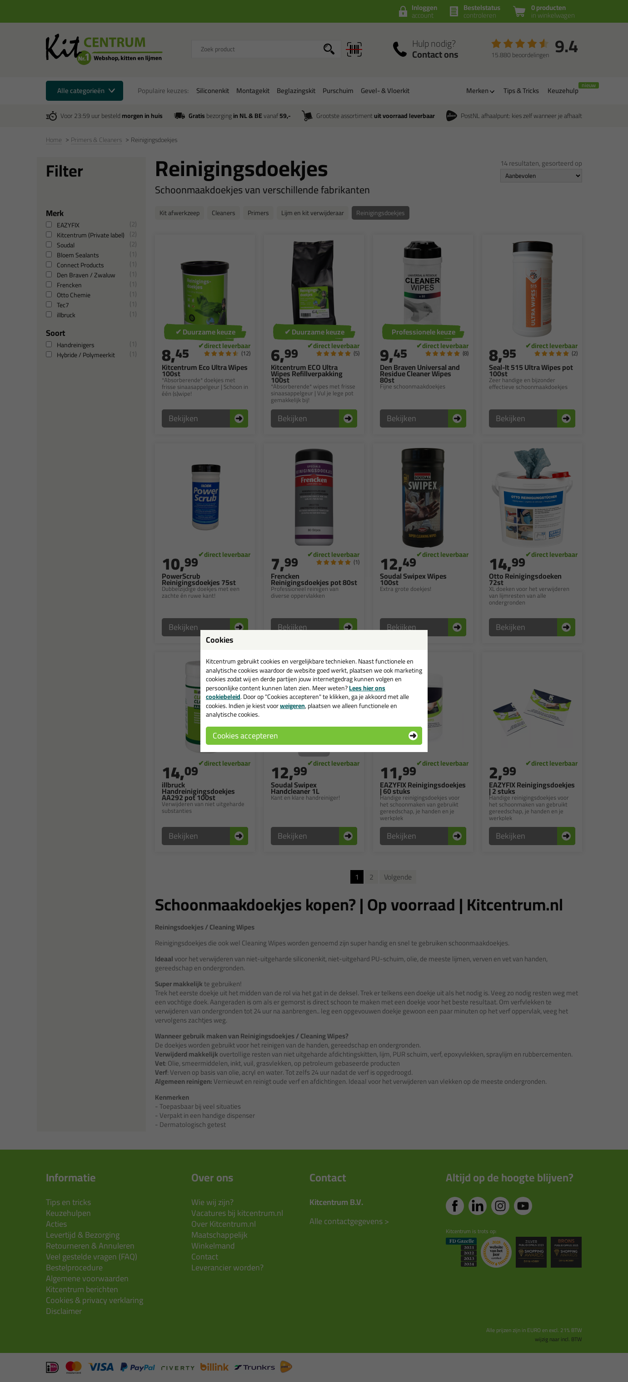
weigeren (292, 706)
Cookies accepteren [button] (245, 735)
